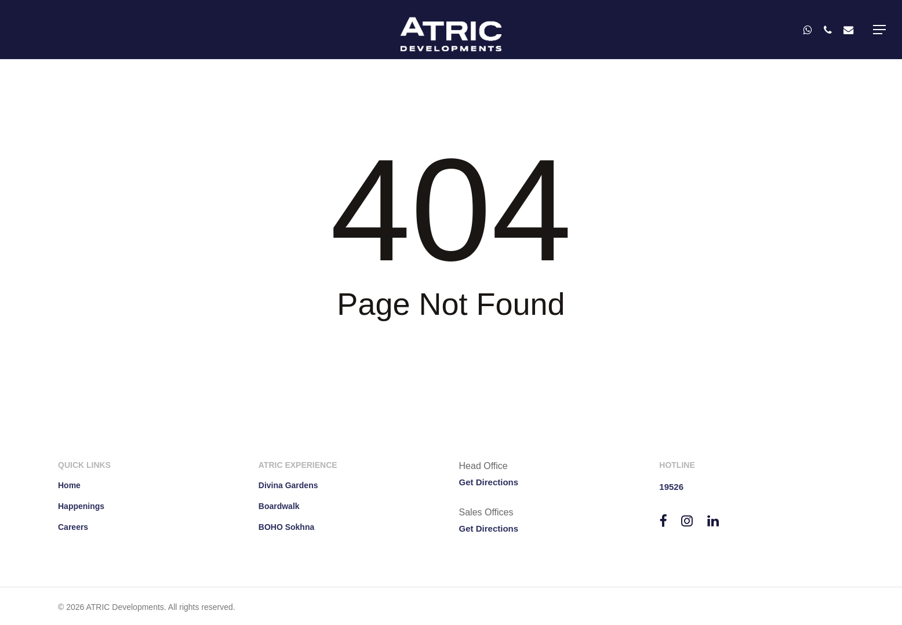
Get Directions (489, 482)
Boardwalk (279, 506)
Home (69, 485)
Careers (73, 527)
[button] (879, 29)
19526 (671, 487)
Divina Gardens (288, 485)
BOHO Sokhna (286, 527)
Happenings (81, 506)
